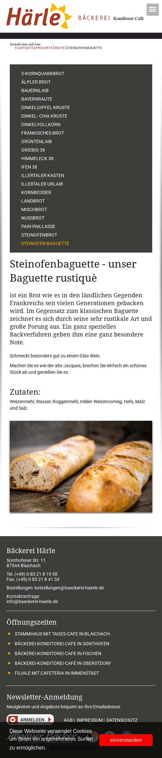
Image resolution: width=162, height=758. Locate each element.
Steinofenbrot (39, 235)
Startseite (24, 48)
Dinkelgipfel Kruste (45, 107)
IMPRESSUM (90, 720)
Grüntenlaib (36, 141)
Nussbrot (32, 218)
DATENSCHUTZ (122, 720)
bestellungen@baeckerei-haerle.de (69, 587)
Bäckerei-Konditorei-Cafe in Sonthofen (62, 643)
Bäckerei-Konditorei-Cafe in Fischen (58, 653)
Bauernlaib (35, 90)
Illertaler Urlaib (42, 184)
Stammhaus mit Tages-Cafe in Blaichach (62, 633)
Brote (60, 48)
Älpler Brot (36, 82)
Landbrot (33, 201)
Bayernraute (36, 99)
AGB (68, 720)
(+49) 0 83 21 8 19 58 (35, 574)
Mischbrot (34, 209)
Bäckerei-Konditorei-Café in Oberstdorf (63, 663)
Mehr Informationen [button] (73, 747)
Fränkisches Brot (42, 133)
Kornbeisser (36, 192)
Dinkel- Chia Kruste (44, 116)
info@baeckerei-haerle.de (32, 601)
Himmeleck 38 (37, 158)
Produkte (44, 48)
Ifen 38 (29, 167)
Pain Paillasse (38, 226)
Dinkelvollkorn (40, 124)
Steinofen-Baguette (45, 243)
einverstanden (126, 740)
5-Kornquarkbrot (42, 73)
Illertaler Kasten (42, 175)
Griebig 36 (33, 150)
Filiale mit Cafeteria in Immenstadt (57, 673)
